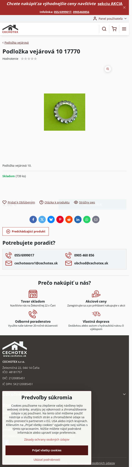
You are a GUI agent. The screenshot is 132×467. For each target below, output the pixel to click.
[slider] (29, 58)
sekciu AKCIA (110, 3)
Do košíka (92, 189)
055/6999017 (62, 12)
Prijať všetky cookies (46, 450)
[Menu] (124, 29)
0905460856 (81, 12)
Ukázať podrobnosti (47, 460)
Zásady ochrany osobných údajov (92, 463)
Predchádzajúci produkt (25, 231)
